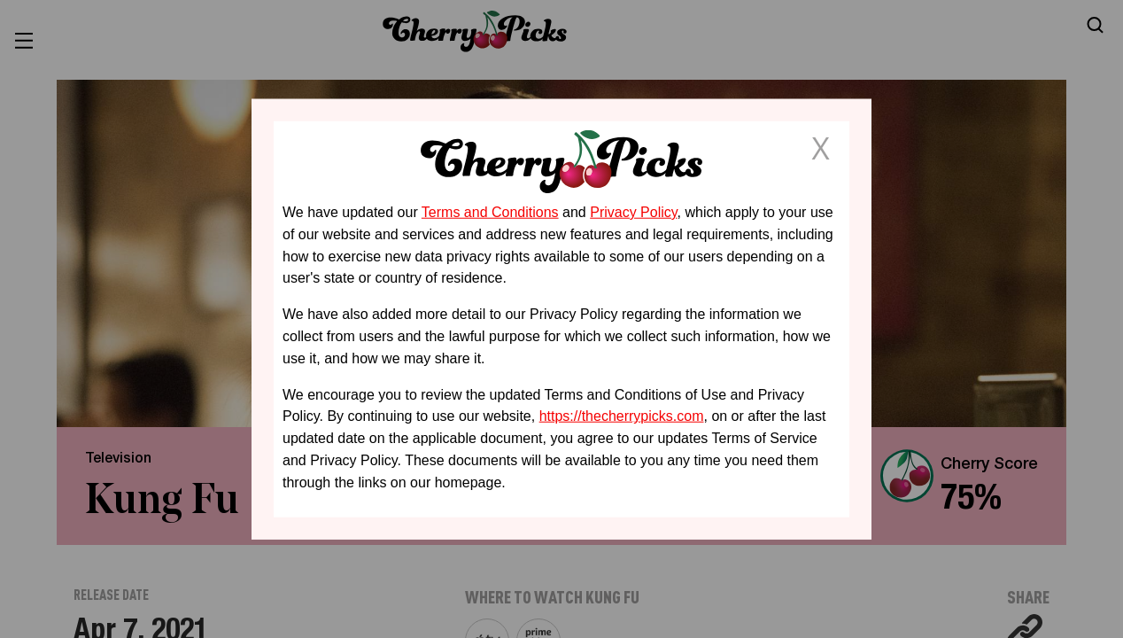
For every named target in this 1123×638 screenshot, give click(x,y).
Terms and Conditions (490, 212)
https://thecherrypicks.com (621, 416)
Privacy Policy (633, 212)
